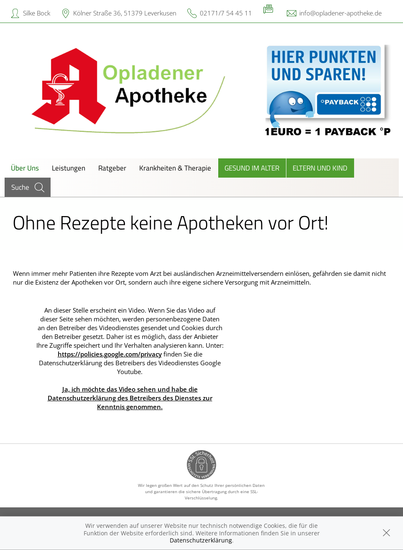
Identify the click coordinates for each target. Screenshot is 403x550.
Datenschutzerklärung (201, 540)
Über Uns (25, 167)
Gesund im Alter (251, 167)
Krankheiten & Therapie (175, 167)
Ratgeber (112, 167)
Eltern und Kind (320, 167)
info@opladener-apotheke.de (340, 13)
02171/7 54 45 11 (226, 13)
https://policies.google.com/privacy (110, 354)
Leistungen (68, 167)
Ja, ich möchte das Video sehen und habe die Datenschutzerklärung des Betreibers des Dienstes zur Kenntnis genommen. (130, 398)
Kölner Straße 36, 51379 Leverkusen (124, 13)
